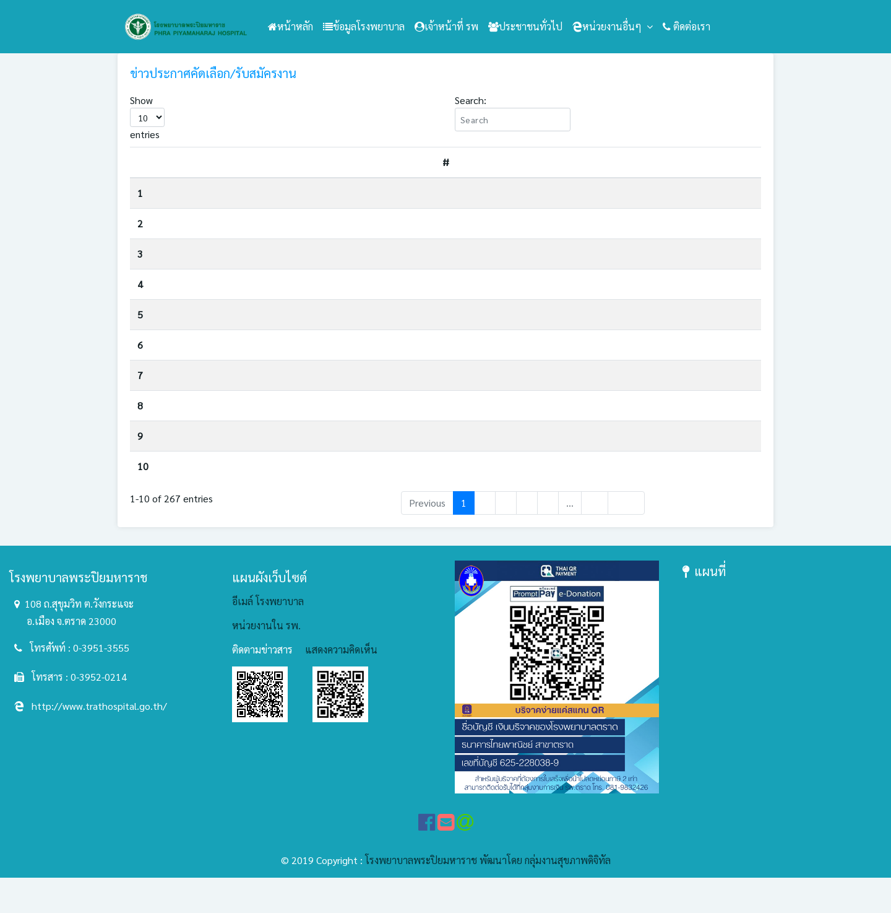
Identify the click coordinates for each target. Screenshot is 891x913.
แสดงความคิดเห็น (341, 685)
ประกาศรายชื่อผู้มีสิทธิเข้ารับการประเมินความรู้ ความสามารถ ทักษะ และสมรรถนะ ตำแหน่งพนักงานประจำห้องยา (392, 430)
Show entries (147, 117)
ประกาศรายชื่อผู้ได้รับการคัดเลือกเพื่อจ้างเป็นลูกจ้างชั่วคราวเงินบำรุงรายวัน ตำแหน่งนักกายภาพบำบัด (366, 461)
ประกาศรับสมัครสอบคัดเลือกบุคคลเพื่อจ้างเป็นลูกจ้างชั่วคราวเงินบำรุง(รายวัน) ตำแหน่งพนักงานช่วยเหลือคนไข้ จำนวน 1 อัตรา (405, 197)
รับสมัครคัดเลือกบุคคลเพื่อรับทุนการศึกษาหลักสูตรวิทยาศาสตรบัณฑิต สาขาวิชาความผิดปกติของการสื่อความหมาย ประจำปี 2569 (409, 236)
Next (626, 538)
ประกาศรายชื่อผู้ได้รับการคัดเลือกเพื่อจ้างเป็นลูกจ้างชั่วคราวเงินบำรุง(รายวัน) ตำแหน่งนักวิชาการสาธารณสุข (379, 300)
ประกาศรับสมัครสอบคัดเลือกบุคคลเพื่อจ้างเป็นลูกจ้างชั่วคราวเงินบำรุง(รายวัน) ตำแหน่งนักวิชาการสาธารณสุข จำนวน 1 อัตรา (401, 497)
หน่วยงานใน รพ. (266, 661)
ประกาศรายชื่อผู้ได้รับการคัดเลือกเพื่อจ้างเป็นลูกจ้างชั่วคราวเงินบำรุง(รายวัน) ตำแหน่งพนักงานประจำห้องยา (379, 331)
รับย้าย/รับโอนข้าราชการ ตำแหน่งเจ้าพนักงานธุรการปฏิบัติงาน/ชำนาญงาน (316, 270)
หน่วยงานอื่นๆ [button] (608, 26)
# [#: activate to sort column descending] (143, 161)
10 (142, 492)
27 (594, 538)
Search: (512, 112)
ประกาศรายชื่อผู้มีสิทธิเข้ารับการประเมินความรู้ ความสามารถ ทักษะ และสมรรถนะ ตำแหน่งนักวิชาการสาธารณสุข (392, 400)
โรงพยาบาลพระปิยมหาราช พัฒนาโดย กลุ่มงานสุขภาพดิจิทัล (488, 895)
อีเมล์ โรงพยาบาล (268, 637)
